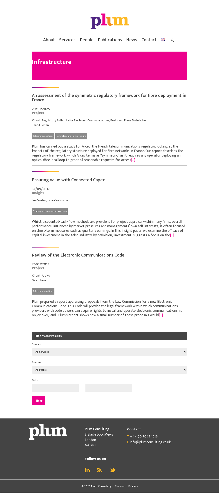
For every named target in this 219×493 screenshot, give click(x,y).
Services (67, 39)
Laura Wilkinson (58, 200)
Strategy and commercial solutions (50, 211)
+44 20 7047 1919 (144, 437)
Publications (110, 39)
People (87, 39)
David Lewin (39, 280)
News (131, 39)
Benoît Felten (40, 125)
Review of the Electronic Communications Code (78, 255)
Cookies (120, 486)
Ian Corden (39, 200)
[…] (133, 160)
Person (36, 362)
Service (36, 344)
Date (35, 380)
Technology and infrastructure (71, 136)
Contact (148, 39)
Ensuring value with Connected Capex (68, 180)
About (49, 39)
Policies (133, 486)
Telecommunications (43, 136)
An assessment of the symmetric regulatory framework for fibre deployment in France (109, 98)
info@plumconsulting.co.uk (150, 442)
